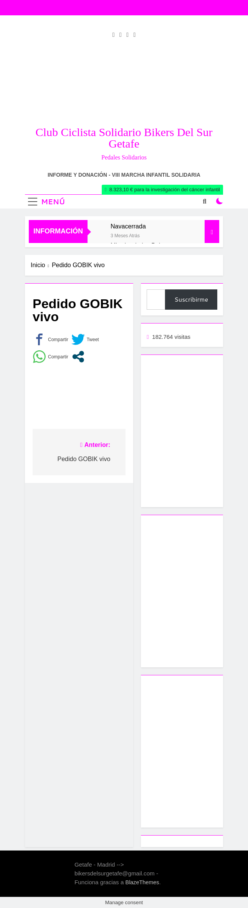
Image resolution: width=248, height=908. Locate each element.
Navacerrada (128, 226)
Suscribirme (191, 299)
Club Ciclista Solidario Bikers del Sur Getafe (124, 138)
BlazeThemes (142, 882)
